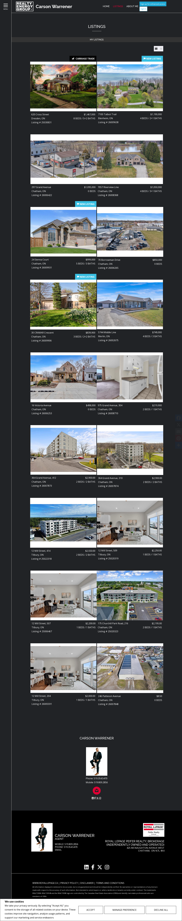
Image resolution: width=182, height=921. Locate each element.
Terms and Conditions (110, 883)
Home (106, 6)
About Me (132, 6)
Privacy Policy (62, 917)
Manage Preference (124, 909)
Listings (118, 6)
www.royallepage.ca (45, 883)
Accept (90, 909)
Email (58, 849)
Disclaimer (87, 883)
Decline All (161, 909)
